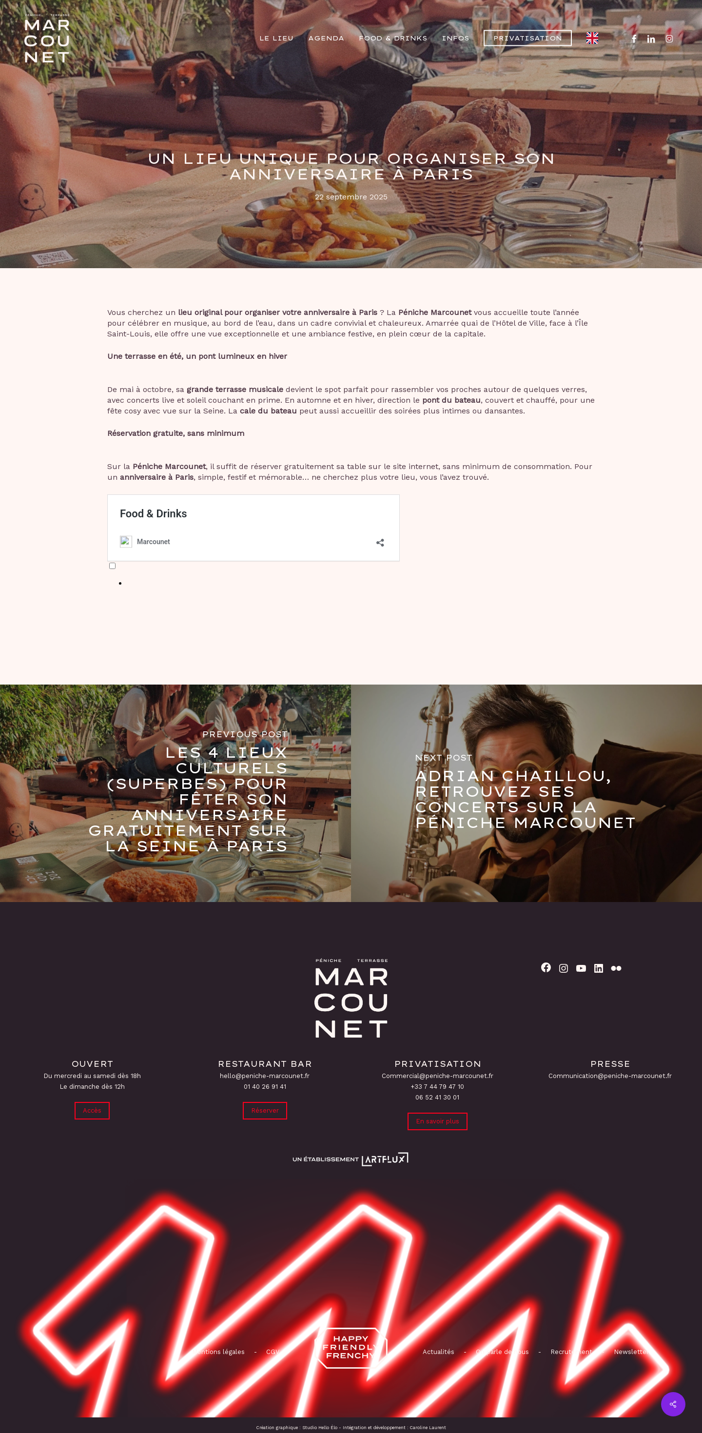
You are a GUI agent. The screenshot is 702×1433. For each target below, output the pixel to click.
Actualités (438, 1351)
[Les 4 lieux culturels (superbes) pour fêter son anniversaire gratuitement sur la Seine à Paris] (175, 793)
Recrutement (571, 1351)
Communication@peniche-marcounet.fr (610, 1076)
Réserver (265, 1110)
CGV (272, 1351)
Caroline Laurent (428, 1427)
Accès (92, 1110)
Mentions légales (218, 1351)
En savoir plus (437, 1121)
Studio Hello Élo (319, 1427)
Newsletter (631, 1351)
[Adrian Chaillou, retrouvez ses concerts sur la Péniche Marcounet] (526, 793)
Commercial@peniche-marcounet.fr (437, 1076)
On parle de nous (501, 1351)
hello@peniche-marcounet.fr (265, 1076)
